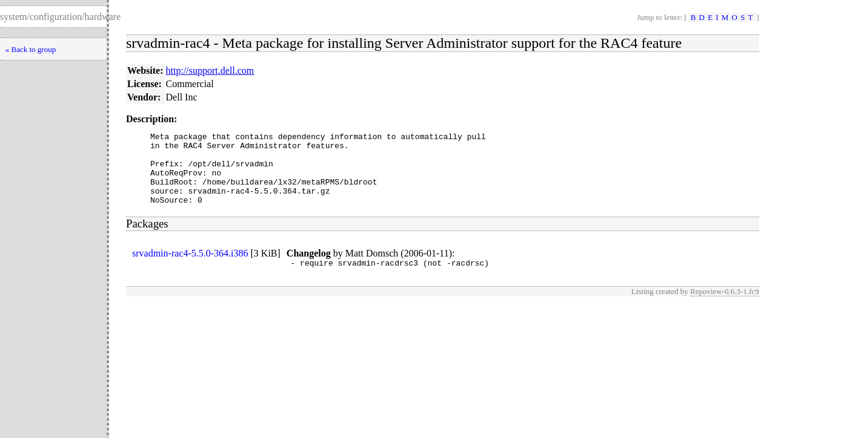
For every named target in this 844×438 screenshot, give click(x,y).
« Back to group (30, 49)
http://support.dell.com (210, 70)
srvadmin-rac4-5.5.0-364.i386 (190, 268)
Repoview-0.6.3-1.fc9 (724, 307)
